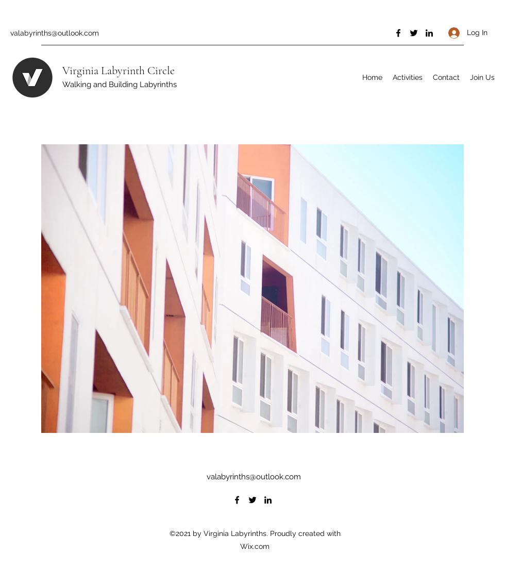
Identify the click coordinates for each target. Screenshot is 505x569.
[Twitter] (414, 33)
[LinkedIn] (429, 33)
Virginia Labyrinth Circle (118, 70)
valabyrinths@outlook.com (54, 33)
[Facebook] (398, 33)
